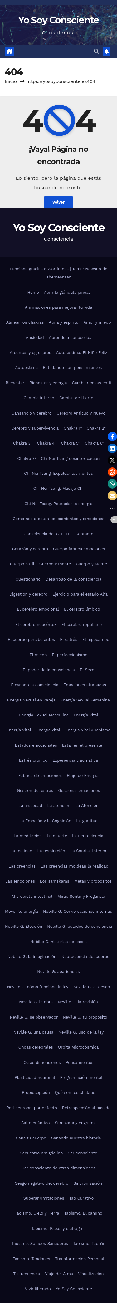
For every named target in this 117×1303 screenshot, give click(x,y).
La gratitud (87, 821)
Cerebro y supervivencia (35, 428)
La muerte (57, 835)
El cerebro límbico (82, 609)
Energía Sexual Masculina (44, 715)
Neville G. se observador (34, 1017)
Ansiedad (35, 337)
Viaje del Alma (59, 1273)
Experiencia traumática (75, 760)
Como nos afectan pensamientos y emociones (59, 518)
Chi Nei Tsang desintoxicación (70, 458)
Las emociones (20, 881)
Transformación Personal (80, 1258)
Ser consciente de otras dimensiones (58, 1168)
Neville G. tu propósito (85, 1017)
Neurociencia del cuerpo (85, 956)
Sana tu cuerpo (31, 1138)
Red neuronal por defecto (31, 1107)
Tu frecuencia (26, 1273)
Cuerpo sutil (22, 564)
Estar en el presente (82, 745)
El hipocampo (96, 639)
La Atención (86, 805)
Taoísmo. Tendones (31, 1258)
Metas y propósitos (93, 881)
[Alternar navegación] (54, 51)
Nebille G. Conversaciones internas (77, 911)
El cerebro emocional (38, 609)
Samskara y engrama (75, 1122)
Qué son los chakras (75, 1092)
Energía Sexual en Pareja (31, 700)
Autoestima (26, 367)
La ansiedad (30, 805)
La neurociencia (87, 835)
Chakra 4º (46, 443)
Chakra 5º (70, 443)
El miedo (38, 654)
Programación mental (81, 1077)
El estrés (68, 639)
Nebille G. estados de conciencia (79, 926)
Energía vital (48, 730)
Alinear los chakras (25, 322)
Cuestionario (28, 579)
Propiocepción (36, 1092)
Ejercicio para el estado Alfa (80, 594)
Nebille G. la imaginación (31, 956)
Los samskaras (54, 881)
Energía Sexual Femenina (85, 700)
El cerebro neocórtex (35, 624)
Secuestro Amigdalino (41, 1153)
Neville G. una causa (33, 1032)
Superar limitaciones (43, 1198)
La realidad (21, 850)
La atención (58, 805)
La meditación (28, 835)
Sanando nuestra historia (76, 1138)
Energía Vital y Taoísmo (87, 730)
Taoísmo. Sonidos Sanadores (40, 1243)
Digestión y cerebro (28, 594)
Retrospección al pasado (86, 1107)
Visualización (91, 1273)
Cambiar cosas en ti (91, 383)
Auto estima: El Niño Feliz (81, 352)
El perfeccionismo (69, 654)
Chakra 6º (94, 443)
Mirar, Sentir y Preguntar (81, 896)
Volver (58, 202)
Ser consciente (82, 1153)
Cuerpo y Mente (91, 564)
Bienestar (15, 383)
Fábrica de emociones (40, 775)
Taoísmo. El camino (83, 1213)
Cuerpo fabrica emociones (79, 549)
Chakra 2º (96, 428)
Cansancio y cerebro (31, 413)
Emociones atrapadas (84, 684)
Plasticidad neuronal (35, 1077)
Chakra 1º (73, 428)
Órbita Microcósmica (78, 1047)
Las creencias (22, 866)
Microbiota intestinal (32, 896)
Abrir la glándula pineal (67, 292)
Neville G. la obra (36, 1002)
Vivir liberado (38, 1288)
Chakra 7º (26, 458)
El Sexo (87, 669)
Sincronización (87, 1183)
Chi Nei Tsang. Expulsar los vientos (58, 473)
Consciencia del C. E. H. (47, 534)
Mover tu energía (21, 911)
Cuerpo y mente (55, 564)
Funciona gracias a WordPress (40, 269)
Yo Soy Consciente (58, 20)
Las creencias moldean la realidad (74, 866)
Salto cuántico (35, 1122)
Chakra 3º (22, 443)
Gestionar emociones (79, 790)
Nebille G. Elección (23, 926)
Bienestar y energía (48, 383)
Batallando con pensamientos (72, 367)
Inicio (11, 81)
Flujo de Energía (83, 775)
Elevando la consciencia (34, 684)
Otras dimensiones (42, 1062)
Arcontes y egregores (30, 352)
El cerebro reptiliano (81, 624)
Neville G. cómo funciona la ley (37, 987)
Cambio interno (39, 398)
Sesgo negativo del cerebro (41, 1183)
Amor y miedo (97, 322)
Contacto (84, 534)
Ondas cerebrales (35, 1047)
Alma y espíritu (63, 322)
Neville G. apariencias (58, 971)
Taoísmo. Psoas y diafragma (58, 1228)
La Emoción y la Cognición (45, 821)
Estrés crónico (33, 760)
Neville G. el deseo (91, 987)
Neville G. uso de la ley (81, 1032)
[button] (96, 51)
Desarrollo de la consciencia (73, 579)
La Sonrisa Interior (88, 850)
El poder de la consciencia (49, 669)
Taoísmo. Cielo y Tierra (37, 1213)
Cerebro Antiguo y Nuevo (81, 413)
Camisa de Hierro (76, 398)
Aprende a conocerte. (70, 337)
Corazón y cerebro (30, 549)
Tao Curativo (81, 1198)
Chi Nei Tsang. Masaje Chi (58, 488)
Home (33, 292)
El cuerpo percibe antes (31, 639)
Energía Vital (86, 715)
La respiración (51, 850)
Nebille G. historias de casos (58, 941)
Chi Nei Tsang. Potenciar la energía (58, 503)
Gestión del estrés (35, 790)
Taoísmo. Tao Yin (89, 1243)
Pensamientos (80, 1062)
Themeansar (58, 277)
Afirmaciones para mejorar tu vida (58, 307)
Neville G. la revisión (78, 1002)
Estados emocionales (36, 745)
